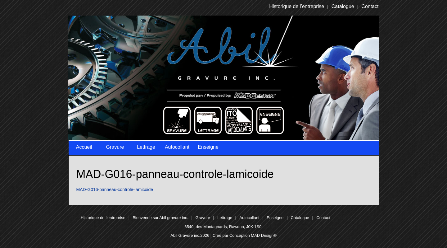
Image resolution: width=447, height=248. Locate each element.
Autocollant (177, 147)
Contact (369, 6)
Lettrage (146, 147)
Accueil (84, 147)
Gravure (115, 147)
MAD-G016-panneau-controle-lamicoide (114, 189)
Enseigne (208, 147)
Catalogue (343, 6)
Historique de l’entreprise (296, 6)
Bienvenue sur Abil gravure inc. (160, 217)
